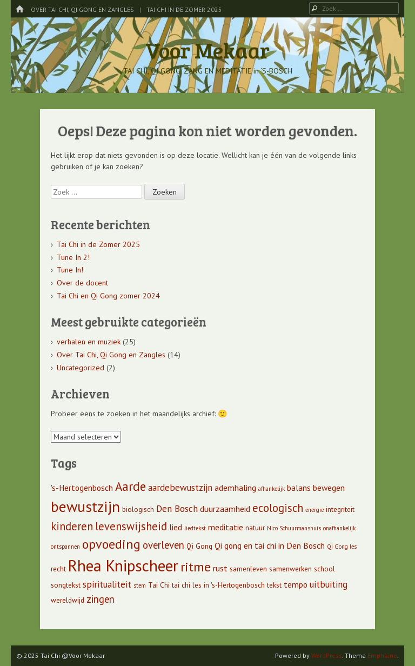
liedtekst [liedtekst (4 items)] (195, 528)
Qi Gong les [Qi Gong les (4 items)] (342, 546)
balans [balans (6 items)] (299, 487)
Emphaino (382, 655)
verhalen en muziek (89, 342)
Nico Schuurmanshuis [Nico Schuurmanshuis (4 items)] (294, 528)
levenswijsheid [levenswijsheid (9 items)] (131, 526)
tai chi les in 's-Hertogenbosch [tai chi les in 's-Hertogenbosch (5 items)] (218, 585)
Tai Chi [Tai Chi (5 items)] (159, 585)
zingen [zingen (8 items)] (100, 598)
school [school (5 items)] (324, 569)
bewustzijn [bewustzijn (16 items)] (85, 506)
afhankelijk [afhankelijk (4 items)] (271, 488)
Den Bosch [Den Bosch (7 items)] (177, 509)
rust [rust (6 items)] (220, 568)
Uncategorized (80, 367)
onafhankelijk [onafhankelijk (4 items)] (339, 528)
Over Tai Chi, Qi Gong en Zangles (82, 9)
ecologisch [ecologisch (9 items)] (277, 508)
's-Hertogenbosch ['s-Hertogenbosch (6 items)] (82, 487)
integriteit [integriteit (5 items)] (340, 509)
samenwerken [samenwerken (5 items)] (290, 569)
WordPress (326, 655)
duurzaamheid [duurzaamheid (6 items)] (225, 508)
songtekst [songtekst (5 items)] (66, 585)
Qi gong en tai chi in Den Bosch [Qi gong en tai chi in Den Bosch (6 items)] (270, 545)
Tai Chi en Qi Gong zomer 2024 (108, 296)
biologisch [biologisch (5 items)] (138, 509)
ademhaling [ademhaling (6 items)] (235, 487)
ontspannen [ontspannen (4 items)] (65, 546)
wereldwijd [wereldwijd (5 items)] (67, 600)
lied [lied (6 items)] (175, 527)
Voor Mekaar (207, 49)
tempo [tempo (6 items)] (295, 584)
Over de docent (82, 283)
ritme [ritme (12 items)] (195, 566)
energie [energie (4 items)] (314, 510)
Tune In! (70, 270)
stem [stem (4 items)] (139, 585)
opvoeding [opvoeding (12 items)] (111, 544)
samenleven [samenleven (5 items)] (248, 569)
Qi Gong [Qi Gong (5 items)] (199, 546)
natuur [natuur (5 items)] (255, 527)
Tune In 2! (73, 257)
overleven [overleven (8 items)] (163, 544)
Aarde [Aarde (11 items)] (130, 486)
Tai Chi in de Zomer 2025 (184, 9)
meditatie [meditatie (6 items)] (225, 527)
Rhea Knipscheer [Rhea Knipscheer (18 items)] (123, 565)
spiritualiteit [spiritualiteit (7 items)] (107, 584)
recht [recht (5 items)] (58, 569)
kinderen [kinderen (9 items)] (72, 526)
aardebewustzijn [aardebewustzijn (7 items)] (180, 488)
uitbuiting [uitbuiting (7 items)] (328, 584)
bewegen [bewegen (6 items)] (329, 487)
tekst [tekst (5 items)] (274, 585)
